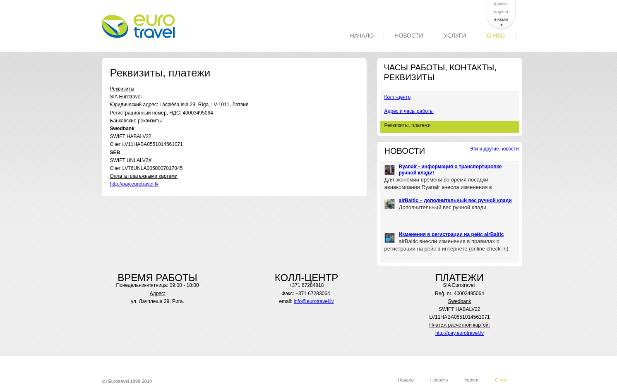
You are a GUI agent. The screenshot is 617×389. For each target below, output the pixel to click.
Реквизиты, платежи (407, 125)
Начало (362, 35)
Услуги (455, 35)
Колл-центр (397, 97)
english (501, 11)
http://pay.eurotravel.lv (134, 184)
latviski (501, 3)
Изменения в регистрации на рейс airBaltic (451, 234)
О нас (496, 35)
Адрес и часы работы (409, 111)
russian (501, 19)
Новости (408, 35)
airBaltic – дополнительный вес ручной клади (455, 200)
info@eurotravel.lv (314, 301)
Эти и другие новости (494, 149)
